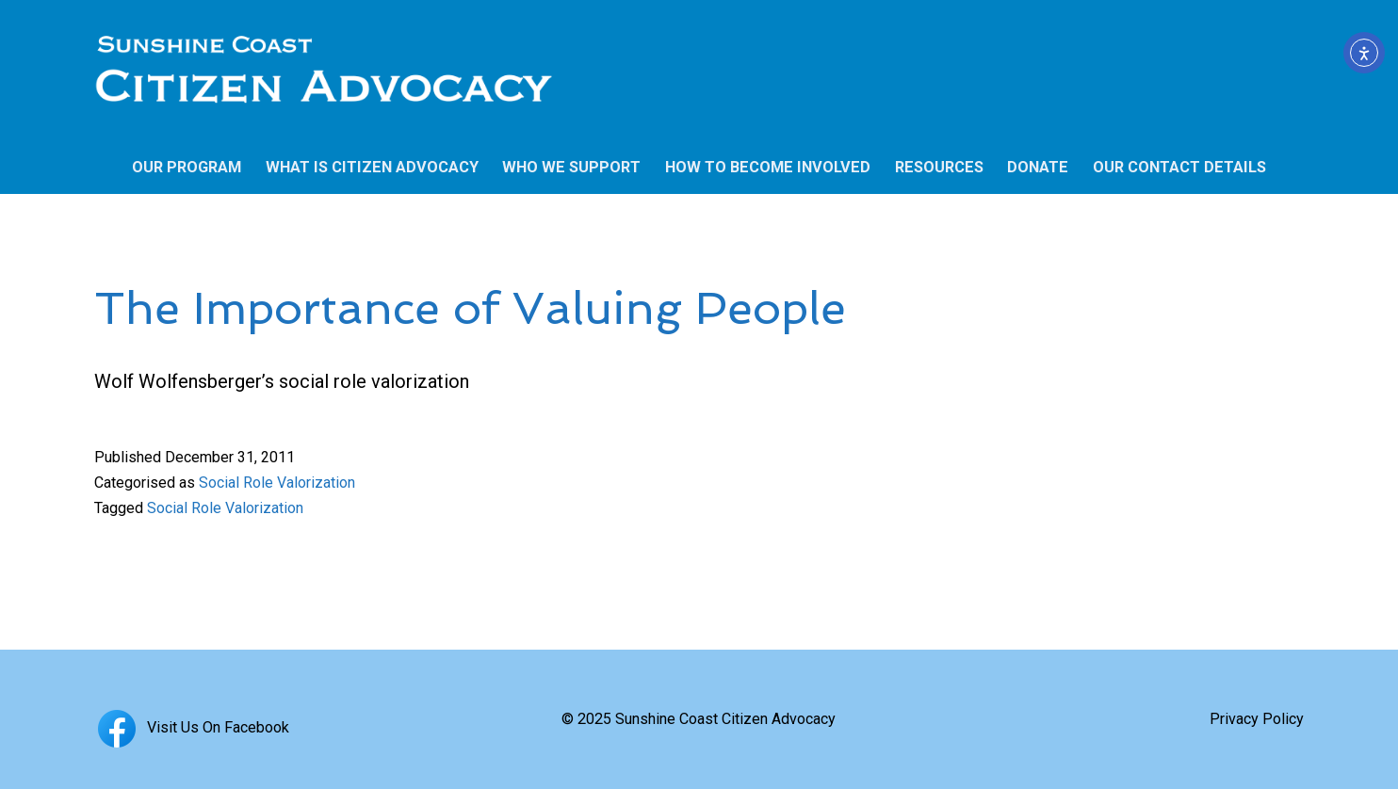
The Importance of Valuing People (470, 308)
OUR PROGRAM (186, 167)
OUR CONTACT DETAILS (1179, 167)
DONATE (1037, 167)
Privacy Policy (1257, 719)
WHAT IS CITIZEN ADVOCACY (372, 167)
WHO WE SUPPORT (571, 167)
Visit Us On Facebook (191, 727)
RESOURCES (939, 167)
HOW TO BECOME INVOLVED (767, 167)
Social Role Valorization (277, 482)
